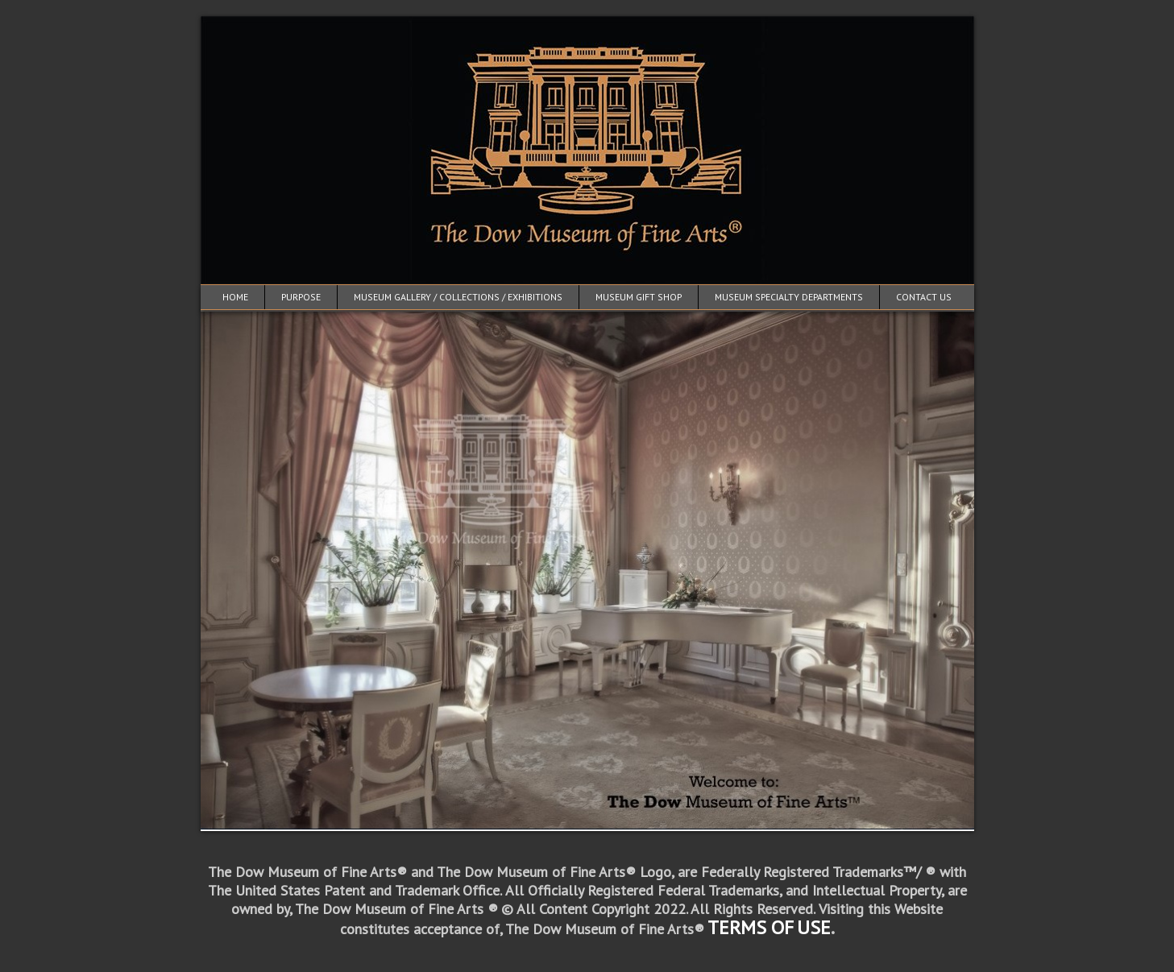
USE (814, 927)
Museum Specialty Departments (789, 297)
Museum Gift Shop (638, 297)
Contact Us (924, 297)
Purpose (301, 297)
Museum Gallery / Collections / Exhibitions (458, 297)
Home (235, 297)
